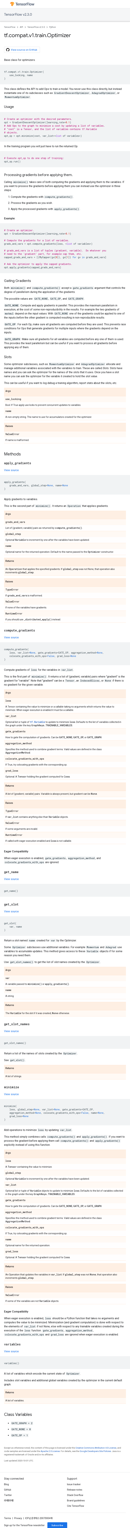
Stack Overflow (75, 1495)
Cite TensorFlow (75, 1506)
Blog (6, 1484)
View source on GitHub (21, 49)
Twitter (8, 1495)
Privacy (18, 1518)
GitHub (7, 1489)
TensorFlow (9, 27)
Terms (7, 1518)
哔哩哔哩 (9, 1500)
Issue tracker (74, 1484)
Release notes (74, 1489)
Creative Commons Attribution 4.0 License (95, 1448)
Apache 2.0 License (50, 1451)
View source (11, 470)
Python (52, 27)
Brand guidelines (76, 1500)
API (21, 27)
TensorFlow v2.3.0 (18, 14)
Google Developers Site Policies (95, 1451)
